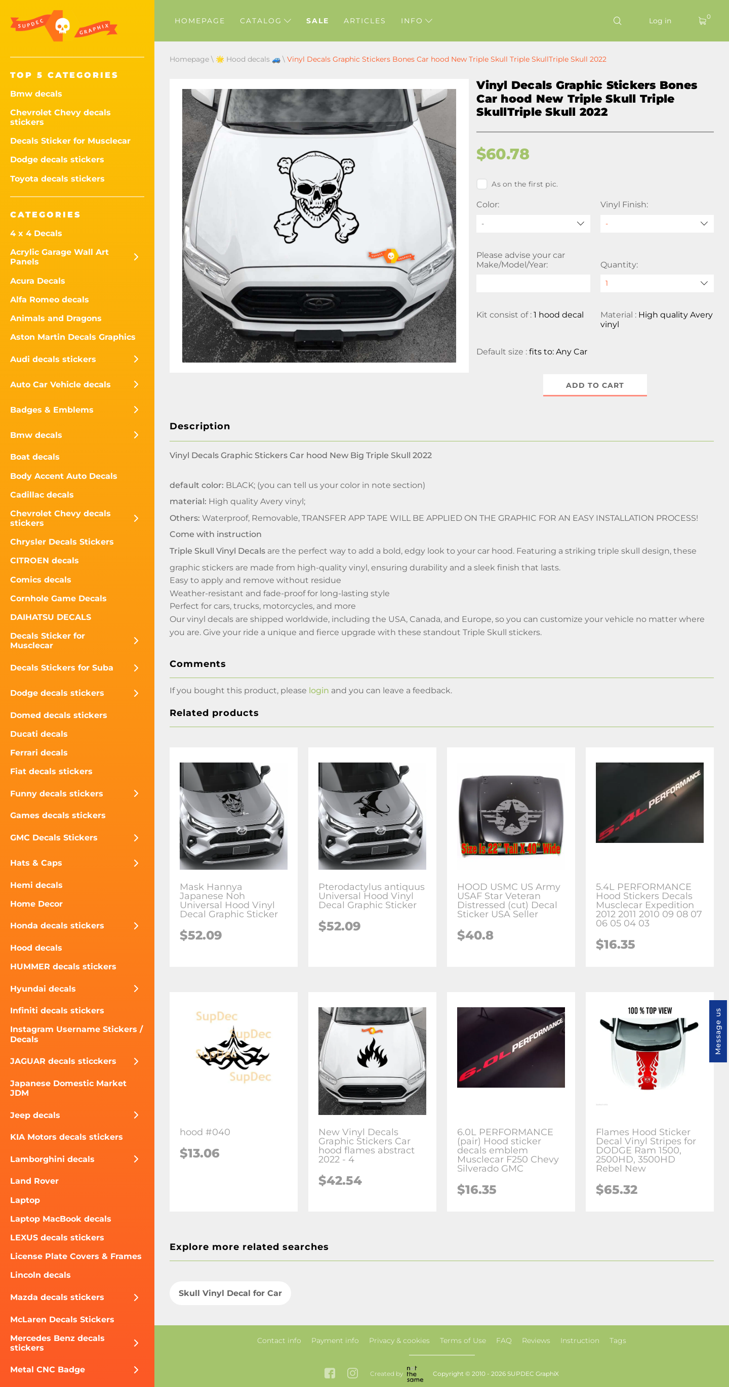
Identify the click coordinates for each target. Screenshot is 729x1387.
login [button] (319, 690)
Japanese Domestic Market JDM (68, 1088)
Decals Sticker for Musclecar (70, 141)
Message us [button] (717, 1031)
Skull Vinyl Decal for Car (230, 1293)
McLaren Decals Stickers (62, 1319)
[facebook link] (330, 1374)
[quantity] (657, 283)
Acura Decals (37, 281)
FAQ (504, 1340)
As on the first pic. (517, 184)
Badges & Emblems (52, 410)
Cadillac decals (42, 495)
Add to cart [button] (595, 385)
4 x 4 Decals (36, 233)
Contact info (279, 1340)
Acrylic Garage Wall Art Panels (59, 256)
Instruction (579, 1340)
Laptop (25, 1200)
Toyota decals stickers (57, 179)
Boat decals (35, 457)
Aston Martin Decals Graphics (73, 337)
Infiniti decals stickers (57, 1010)
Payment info (335, 1340)
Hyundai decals (43, 989)
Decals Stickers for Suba (61, 668)
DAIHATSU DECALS (50, 617)
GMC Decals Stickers (54, 837)
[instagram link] (352, 1374)
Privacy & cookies (399, 1340)
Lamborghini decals (52, 1159)
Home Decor (36, 904)
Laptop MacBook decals (60, 1219)
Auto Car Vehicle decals (60, 384)
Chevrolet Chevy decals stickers (60, 117)
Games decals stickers (58, 815)
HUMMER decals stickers (63, 966)
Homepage (200, 20)
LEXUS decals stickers (57, 1237)
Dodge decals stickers (57, 159)
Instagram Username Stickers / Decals (76, 1034)
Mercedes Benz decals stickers (57, 1343)
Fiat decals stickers (51, 771)
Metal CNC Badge (47, 1369)
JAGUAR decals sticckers (63, 1061)
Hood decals (36, 948)
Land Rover (34, 1181)
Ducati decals (39, 734)
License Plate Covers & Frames (76, 1256)
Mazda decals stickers (57, 1297)
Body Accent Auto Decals (63, 476)
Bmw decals (36, 94)
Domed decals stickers (58, 715)
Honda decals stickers (57, 925)
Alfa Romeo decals (49, 299)
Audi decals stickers (53, 359)
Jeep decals (35, 1115)
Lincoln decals (40, 1275)
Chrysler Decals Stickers (62, 542)
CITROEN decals (44, 560)
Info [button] (416, 20)
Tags (618, 1340)
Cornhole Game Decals (58, 598)
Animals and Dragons (56, 318)
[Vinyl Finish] (657, 224)
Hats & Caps (36, 863)
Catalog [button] (265, 20)
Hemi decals (36, 885)
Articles (365, 20)
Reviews (536, 1340)
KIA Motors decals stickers (66, 1137)
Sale (317, 20)
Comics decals (40, 580)
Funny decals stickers (56, 793)
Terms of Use (463, 1340)
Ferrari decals (39, 752)
